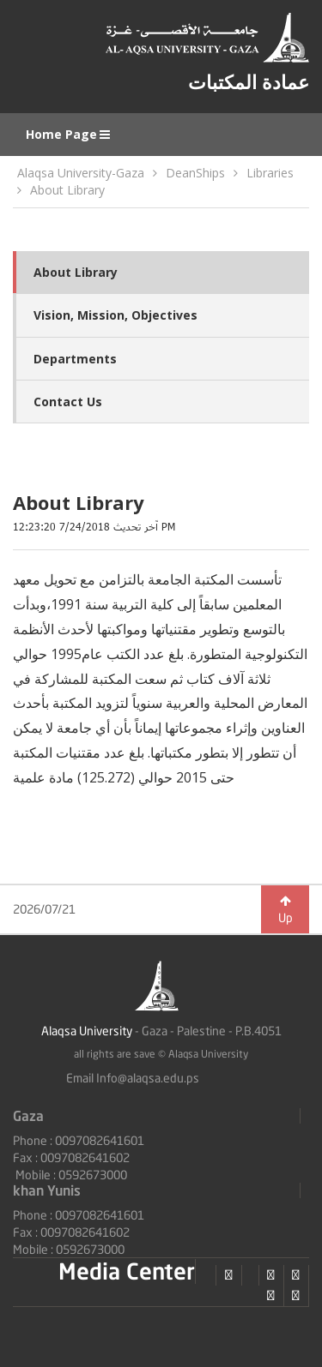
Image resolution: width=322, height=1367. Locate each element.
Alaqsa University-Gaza (80, 173)
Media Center (126, 1271)
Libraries (270, 173)
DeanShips (195, 173)
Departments (75, 359)
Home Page (69, 134)
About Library (67, 190)
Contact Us (67, 401)
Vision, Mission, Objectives (115, 315)
